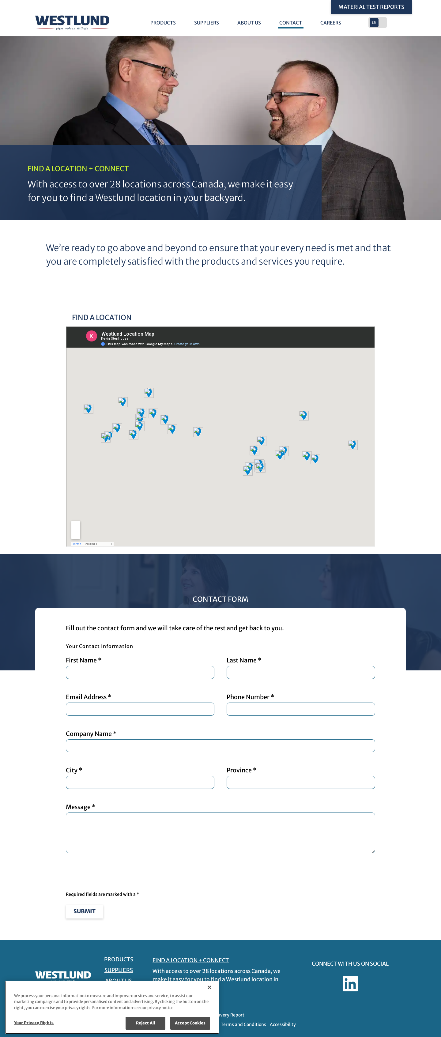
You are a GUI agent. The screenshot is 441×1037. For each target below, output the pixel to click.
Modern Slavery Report (220, 1015)
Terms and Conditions (243, 1024)
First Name (140, 668)
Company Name (220, 741)
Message (220, 828)
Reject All (145, 1023)
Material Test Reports (371, 7)
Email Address (140, 704)
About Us (249, 23)
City (140, 778)
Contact (290, 23)
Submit (85, 911)
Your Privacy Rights (34, 1022)
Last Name (301, 668)
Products (163, 23)
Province (301, 778)
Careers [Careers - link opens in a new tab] (330, 23)
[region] (112, 1007)
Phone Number (301, 704)
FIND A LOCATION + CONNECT (190, 960)
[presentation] (112, 873)
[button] (378, 22)
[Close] (209, 987)
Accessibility (283, 1024)
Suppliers (206, 23)
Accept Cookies (190, 1023)
